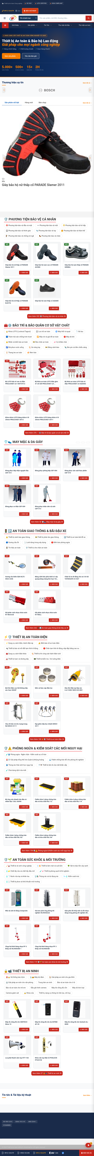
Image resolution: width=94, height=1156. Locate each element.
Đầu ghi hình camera (38, 988)
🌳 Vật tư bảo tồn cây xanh (78, 866)
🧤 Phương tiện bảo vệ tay (46, 231)
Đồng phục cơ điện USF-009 (15, 506)
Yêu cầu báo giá (30, 56)
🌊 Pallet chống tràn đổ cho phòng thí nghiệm (66, 760)
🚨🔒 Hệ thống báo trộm (15, 977)
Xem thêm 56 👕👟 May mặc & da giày (47, 522)
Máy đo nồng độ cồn (59, 988)
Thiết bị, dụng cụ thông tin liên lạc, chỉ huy (54, 993)
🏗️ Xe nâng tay (34, 347)
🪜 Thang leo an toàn (14, 353)
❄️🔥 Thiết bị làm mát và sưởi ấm (49, 866)
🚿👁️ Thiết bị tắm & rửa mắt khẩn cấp (52, 765)
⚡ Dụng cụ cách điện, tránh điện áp (19, 643)
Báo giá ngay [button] (30, 11)
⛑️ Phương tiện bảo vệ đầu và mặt (19, 225)
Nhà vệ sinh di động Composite (16, 911)
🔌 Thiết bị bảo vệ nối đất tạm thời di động (22, 648)
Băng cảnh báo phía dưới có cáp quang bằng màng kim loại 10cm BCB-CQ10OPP (46, 579)
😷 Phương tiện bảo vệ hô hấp (74, 225)
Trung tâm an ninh (45, 982)
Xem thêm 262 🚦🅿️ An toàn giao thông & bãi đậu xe (47, 628)
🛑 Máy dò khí (69, 337)
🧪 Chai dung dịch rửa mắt (16, 770)
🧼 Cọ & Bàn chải (60, 342)
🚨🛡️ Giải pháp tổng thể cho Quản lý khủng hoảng (25, 760)
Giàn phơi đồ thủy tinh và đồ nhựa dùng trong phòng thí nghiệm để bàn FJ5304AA (77, 913)
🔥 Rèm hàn (31, 353)
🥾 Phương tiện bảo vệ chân (49, 236)
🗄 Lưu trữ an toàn (43, 331)
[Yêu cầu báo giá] (88, 1145)
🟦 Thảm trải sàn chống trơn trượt (19, 337)
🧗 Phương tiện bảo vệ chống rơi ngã (20, 236)
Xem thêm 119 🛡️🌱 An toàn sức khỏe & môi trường (47, 962)
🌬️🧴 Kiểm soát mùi (71, 876)
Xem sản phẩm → (11, 56)
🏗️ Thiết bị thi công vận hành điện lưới (46, 654)
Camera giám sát (12, 993)
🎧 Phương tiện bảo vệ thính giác (18, 231)
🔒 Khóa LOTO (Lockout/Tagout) (18, 331)
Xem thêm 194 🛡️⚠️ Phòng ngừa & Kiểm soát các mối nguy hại (47, 851)
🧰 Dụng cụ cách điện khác (16, 654)
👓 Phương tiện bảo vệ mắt (47, 225)
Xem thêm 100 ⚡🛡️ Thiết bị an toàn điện (47, 739)
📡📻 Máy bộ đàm (37, 977)
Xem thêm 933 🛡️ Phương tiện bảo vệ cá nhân (47, 316)
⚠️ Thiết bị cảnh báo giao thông (18, 537)
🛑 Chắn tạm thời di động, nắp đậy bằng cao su (61, 648)
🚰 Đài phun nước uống (15, 347)
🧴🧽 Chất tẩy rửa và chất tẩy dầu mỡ (20, 871)
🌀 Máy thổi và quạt (62, 331)
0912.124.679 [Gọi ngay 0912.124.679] (8, 11)
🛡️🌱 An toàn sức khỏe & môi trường (34, 860)
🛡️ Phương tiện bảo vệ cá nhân (30, 219)
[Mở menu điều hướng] (4, 18)
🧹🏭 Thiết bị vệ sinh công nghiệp (19, 866)
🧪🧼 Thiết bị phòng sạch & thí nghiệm (54, 871)
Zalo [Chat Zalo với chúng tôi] (18, 11)
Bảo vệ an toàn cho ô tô (66, 982)
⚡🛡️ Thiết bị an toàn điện (25, 637)
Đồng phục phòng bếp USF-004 (46, 470)
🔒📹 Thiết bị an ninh (21, 971)
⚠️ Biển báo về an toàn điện (48, 643)
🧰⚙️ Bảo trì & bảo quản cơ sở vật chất (37, 325)
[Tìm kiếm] (89, 18)
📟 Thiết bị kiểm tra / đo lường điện (47, 659)
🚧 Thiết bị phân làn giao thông (47, 537)
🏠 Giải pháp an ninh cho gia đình (61, 977)
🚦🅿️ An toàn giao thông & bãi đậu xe (35, 531)
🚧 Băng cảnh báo (52, 347)
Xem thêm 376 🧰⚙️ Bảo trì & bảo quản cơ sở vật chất (47, 433)
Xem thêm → (87, 1095)
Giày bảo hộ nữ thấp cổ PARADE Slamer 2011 (33, 185)
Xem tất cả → (87, 83)
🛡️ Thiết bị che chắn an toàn (36, 548)
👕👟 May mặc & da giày (23, 442)
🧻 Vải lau (79, 331)
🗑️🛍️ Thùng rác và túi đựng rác (46, 876)
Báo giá (24, 272)
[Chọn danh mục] (28, 18)
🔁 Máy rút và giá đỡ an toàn (47, 337)
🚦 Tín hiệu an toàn (13, 548)
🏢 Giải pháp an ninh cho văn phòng (19, 982)
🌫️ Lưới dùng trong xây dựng (35, 542)
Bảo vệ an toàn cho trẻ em (16, 988)
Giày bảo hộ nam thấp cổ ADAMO (47, 301)
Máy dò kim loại (78, 988)
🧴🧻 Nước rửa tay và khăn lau (17, 876)
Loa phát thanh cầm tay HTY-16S (17, 1058)
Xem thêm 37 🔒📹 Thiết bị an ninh (47, 1073)
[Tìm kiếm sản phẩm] (62, 18)
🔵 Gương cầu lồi (12, 542)
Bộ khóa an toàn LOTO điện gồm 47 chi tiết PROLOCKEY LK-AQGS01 (46, 384)
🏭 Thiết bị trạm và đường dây (17, 659)
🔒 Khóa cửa (29, 993)
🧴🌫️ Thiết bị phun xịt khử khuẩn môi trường (23, 882)
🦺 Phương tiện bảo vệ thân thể (73, 231)
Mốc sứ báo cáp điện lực (44, 688)
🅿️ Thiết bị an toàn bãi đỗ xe (74, 537)
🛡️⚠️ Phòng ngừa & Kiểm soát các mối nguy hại (43, 748)
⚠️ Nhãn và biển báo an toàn (17, 342)
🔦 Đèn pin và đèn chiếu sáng (75, 347)
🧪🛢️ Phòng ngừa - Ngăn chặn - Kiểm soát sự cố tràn (26, 754)
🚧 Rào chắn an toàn (41, 342)
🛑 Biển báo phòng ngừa (60, 542)
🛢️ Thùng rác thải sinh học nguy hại (19, 765)
